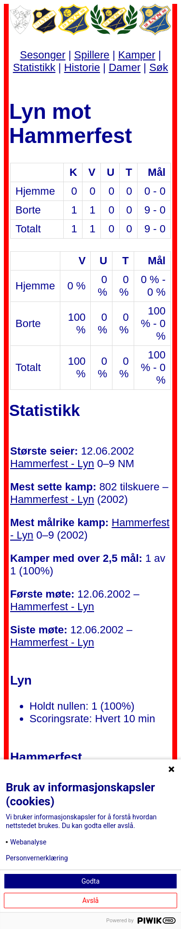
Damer (124, 67)
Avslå (91, 900)
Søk (158, 67)
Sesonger (42, 55)
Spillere (91, 55)
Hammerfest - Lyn (52, 463)
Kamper (136, 55)
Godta (91, 881)
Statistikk (34, 67)
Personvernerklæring (37, 858)
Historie (82, 67)
